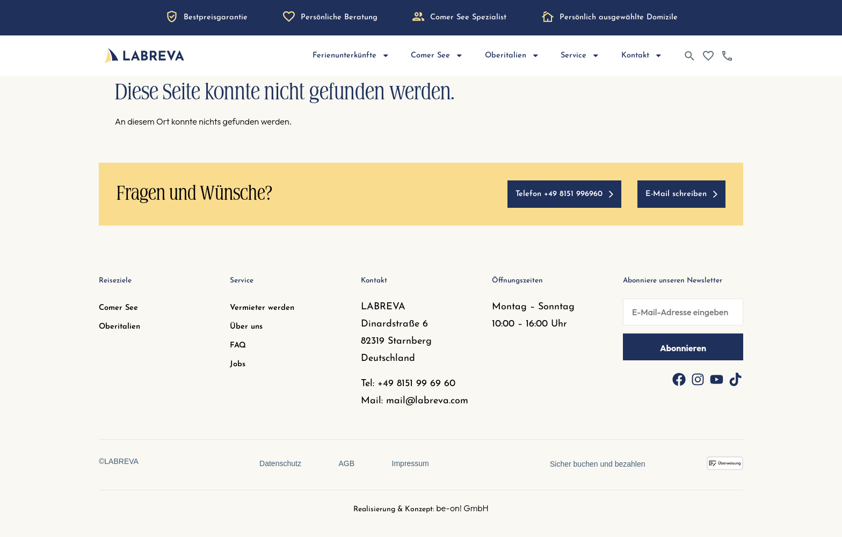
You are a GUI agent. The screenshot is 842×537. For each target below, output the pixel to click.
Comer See (437, 55)
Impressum (410, 463)
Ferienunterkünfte (351, 55)
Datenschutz (280, 463)
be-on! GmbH (462, 508)
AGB (346, 463)
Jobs (237, 364)
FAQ (238, 346)
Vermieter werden (262, 308)
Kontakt (642, 55)
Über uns (246, 327)
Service (580, 55)
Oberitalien (512, 55)
